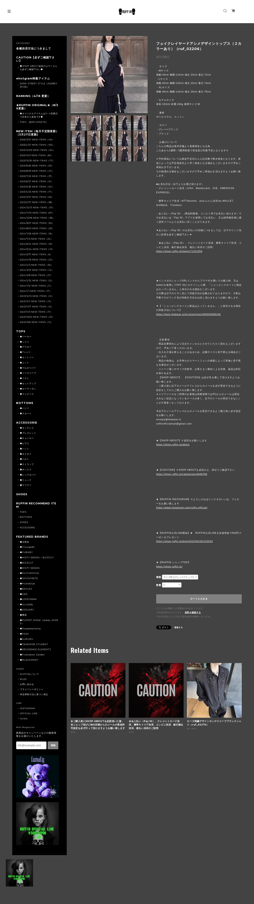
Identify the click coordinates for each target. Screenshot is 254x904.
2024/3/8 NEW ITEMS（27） (36, 275)
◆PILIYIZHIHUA (29, 573)
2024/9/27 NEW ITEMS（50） (37, 223)
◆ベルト (24, 459)
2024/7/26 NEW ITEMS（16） (37, 233)
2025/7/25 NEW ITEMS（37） (37, 176)
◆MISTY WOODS (30, 568)
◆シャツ (24, 341)
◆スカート (26, 413)
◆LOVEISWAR (28, 599)
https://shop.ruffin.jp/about (172, 444)
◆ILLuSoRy (26, 604)
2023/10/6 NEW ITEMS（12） (36, 322)
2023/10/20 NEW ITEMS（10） (37, 317)
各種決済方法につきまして (33, 48)
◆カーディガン (28, 388)
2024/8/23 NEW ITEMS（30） (37, 228)
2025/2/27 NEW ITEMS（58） (37, 202)
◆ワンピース (27, 394)
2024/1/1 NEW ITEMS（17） (36, 291)
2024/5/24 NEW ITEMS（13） (37, 249)
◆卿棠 (23, 615)
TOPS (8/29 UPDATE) (33, 122)
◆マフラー (26, 485)
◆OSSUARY (27, 609)
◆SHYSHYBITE (29, 578)
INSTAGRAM (27, 708)
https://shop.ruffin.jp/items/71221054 (179, 251)
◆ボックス (26, 469)
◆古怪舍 (24, 542)
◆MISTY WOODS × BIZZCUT (37, 557)
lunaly (24, 718)
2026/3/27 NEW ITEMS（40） (37, 139)
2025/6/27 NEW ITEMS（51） (36, 181)
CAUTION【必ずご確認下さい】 (35, 59)
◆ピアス (24, 443)
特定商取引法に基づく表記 (34, 694)
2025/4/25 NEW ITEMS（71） (36, 191)
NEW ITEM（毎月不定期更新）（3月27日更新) (37, 133)
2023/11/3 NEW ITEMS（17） (36, 311)
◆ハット (24, 448)
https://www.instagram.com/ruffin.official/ (182, 507)
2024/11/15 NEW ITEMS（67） (37, 212)
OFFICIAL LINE (28, 713)
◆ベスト (24, 378)
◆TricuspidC (27, 547)
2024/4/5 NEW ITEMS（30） (36, 265)
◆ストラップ (27, 464)
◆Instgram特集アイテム (33, 78)
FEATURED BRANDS (32, 536)
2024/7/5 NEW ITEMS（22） (36, 238)
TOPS (20, 331)
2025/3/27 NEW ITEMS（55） (37, 197)
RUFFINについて (29, 674)
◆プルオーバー (28, 368)
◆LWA (24, 594)
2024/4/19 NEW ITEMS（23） (37, 259)
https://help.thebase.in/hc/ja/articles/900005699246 (188, 314)
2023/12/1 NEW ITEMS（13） (36, 301)
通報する (178, 627)
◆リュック (26, 480)
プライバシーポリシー (31, 689)
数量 (158, 585)
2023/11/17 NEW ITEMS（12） (36, 306)
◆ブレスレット (28, 433)
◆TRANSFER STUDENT (34, 644)
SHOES (21, 494)
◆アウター (26, 347)
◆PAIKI (24, 633)
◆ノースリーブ (28, 373)
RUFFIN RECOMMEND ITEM (36, 505)
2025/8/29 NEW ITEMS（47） (37, 171)
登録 (53, 745)
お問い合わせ (27, 684)
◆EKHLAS (26, 588)
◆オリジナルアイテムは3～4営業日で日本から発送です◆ (39, 115)
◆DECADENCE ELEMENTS (35, 649)
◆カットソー (27, 357)
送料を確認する (193, 612)
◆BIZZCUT (26, 562)
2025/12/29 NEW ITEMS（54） (37, 150)
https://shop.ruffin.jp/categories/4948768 (181, 474)
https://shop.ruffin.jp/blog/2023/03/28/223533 (184, 541)
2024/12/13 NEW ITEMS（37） (37, 207)
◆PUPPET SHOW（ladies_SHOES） (39, 622)
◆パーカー (26, 336)
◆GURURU (26, 639)
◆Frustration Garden (32, 654)
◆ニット (24, 362)
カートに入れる (199, 598)
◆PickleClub (27, 583)
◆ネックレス (27, 427)
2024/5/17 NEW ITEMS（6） (36, 254)
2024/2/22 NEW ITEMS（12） (37, 280)
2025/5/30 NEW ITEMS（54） (37, 186)
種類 (158, 577)
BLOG (23, 679)
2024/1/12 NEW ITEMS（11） (36, 285)
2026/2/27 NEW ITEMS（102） (37, 144)
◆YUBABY (26, 552)
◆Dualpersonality (30, 628)
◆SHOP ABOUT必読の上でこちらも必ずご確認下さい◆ (38, 68)
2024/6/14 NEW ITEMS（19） (37, 244)
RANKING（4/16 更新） (33, 96)
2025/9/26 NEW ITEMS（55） (37, 165)
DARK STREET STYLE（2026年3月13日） (38, 85)
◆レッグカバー (28, 474)
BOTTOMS (24, 403)
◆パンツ (24, 408)
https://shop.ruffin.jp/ (169, 566)
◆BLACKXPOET (29, 660)
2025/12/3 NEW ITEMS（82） (36, 155)
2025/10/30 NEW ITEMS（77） (37, 160)
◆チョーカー (27, 438)
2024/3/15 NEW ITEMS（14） (37, 270)
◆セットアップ (28, 383)
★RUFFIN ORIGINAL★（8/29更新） (37, 107)
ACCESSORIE (26, 422)
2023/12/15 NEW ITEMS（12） (37, 296)
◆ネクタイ (26, 454)
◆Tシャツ (25, 352)
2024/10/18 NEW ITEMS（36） (37, 217)
